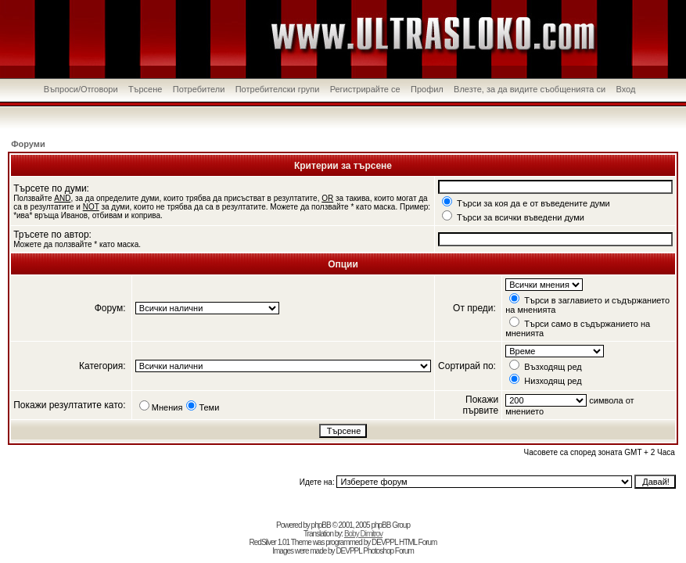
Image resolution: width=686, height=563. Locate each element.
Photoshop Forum (388, 551)
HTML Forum (418, 542)
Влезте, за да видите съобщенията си (529, 89)
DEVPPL (384, 542)
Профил (427, 89)
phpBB (321, 525)
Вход (625, 89)
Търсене (145, 89)
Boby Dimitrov (363, 533)
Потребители (199, 89)
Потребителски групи (277, 89)
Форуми (28, 144)
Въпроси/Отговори (81, 89)
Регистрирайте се (365, 89)
